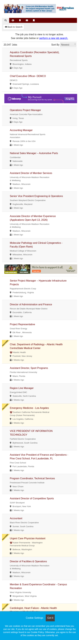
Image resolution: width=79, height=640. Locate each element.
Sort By (55, 44)
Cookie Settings (34, 618)
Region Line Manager (22, 388)
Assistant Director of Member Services (31, 173)
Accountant (16, 518)
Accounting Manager (21, 130)
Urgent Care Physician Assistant (27, 538)
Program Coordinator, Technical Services (32, 478)
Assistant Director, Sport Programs (29, 368)
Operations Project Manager (25, 110)
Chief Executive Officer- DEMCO (28, 76)
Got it (50, 618)
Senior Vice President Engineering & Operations (36, 196)
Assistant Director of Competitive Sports (32, 498)
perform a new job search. (53, 38)
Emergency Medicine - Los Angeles (29, 408)
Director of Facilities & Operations (28, 561)
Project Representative (22, 324)
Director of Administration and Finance (31, 304)
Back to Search (13, 27)
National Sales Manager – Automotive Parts (34, 153)
